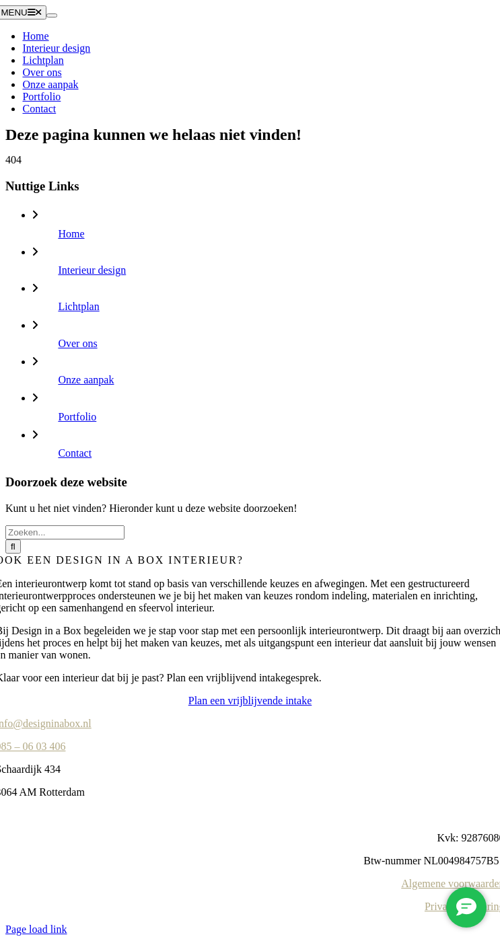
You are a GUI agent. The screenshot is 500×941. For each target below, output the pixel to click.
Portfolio (77, 416)
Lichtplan (78, 306)
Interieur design (92, 270)
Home (71, 233)
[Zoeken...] (64, 532)
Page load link (36, 929)
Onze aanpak (86, 379)
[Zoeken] (13, 546)
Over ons (77, 343)
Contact (75, 453)
